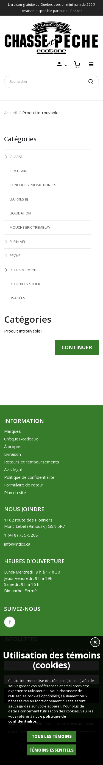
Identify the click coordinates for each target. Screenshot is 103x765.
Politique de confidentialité (29, 477)
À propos (12, 446)
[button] (95, 643)
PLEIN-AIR (17, 241)
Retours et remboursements (31, 461)
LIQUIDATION (20, 213)
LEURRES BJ (19, 199)
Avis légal (13, 469)
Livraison (12, 454)
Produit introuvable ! (41, 112)
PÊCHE (15, 255)
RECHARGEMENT (23, 269)
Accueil (10, 112)
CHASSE (16, 156)
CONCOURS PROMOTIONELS (33, 184)
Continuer (77, 347)
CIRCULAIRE (19, 170)
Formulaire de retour (23, 484)
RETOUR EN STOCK (25, 283)
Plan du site (15, 492)
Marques (12, 431)
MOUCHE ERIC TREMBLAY (30, 227)
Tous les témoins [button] (52, 736)
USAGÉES (17, 298)
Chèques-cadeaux (21, 438)
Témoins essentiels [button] (51, 750)
